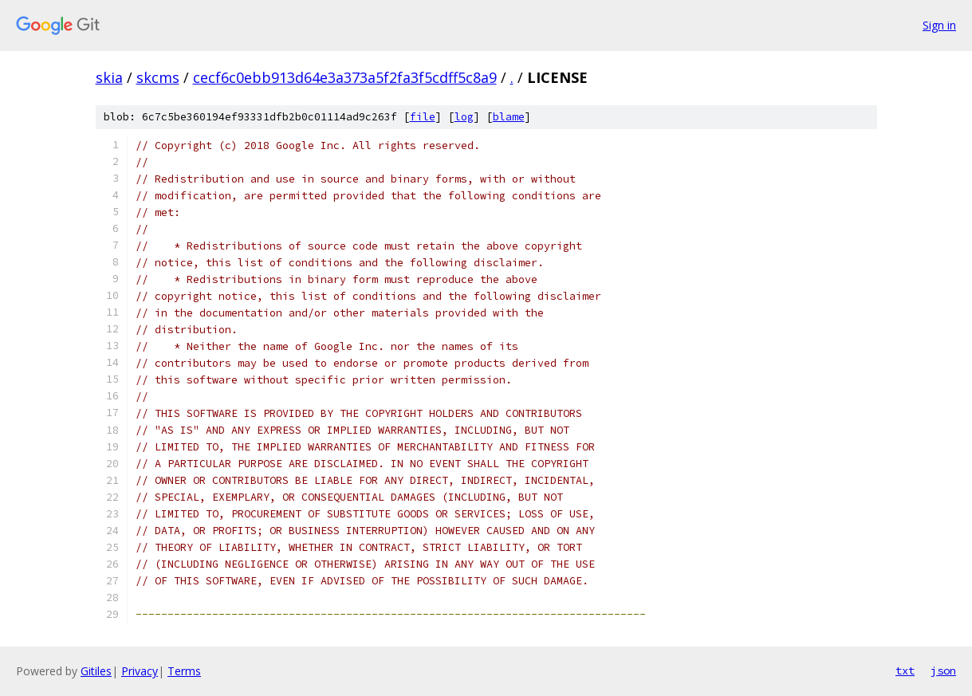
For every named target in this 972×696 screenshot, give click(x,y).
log (464, 117)
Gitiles (96, 670)
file (422, 117)
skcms (157, 77)
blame (509, 117)
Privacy (139, 670)
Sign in (939, 25)
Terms (184, 670)
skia (109, 77)
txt (905, 670)
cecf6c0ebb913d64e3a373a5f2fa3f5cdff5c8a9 (345, 77)
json (943, 670)
